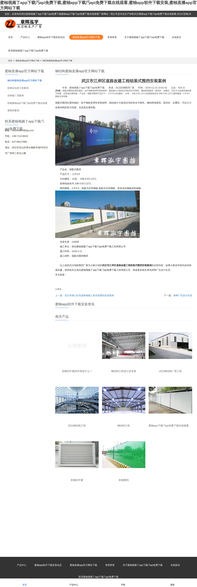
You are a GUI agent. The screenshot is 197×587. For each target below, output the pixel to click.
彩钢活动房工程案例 (18, 88)
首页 (10, 37)
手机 (123, 582)
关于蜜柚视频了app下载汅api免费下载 (144, 37)
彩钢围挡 (102, 524)
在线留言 (176, 37)
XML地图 (127, 571)
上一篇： (60, 295)
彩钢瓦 (112, 524)
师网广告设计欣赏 (161, 270)
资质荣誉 (112, 37)
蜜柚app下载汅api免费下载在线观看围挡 (78, 524)
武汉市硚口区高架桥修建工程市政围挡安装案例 (89, 295)
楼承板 (120, 524)
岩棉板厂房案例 (15, 95)
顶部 (172, 582)
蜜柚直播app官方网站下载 (86, 37)
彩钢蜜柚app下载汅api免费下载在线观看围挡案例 (27, 107)
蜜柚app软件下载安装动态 (51, 37)
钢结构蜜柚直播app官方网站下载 (57, 60)
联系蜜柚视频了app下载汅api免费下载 (28, 50)
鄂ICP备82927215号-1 (109, 571)
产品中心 (25, 37)
